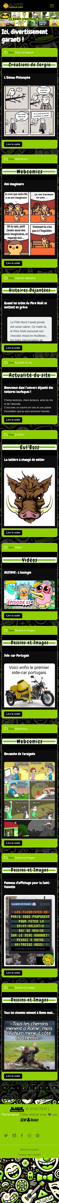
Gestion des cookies (29, 1154)
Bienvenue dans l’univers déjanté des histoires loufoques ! (28, 390)
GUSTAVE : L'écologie (17, 573)
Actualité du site (23, 362)
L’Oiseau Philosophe (17, 78)
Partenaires (10, 1114)
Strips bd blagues (24, 52)
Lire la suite (13, 144)
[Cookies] (6, 1196)
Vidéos (18, 547)
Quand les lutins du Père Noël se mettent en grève (25, 305)
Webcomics (21, 159)
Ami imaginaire (14, 184)
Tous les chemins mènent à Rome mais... (29, 1013)
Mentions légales (29, 1149)
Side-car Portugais (16, 656)
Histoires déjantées (25, 278)
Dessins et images (25, 630)
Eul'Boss (19, 434)
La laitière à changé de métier (24, 460)
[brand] (14, 6)
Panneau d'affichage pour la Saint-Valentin (27, 885)
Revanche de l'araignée (19, 754)
